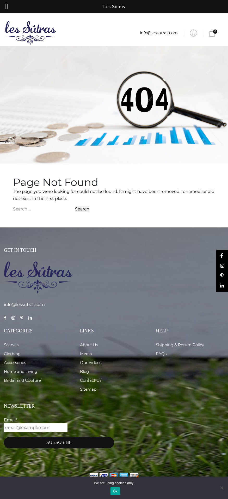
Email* (35, 425)
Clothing (12, 353)
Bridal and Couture (22, 380)
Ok (115, 491)
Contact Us (90, 380)
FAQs (161, 353)
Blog (84, 371)
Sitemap (88, 389)
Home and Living (20, 371)
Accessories (15, 362)
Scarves (11, 344)
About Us (89, 344)
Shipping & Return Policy (180, 344)
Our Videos (90, 362)
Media (86, 353)
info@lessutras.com (159, 32)
